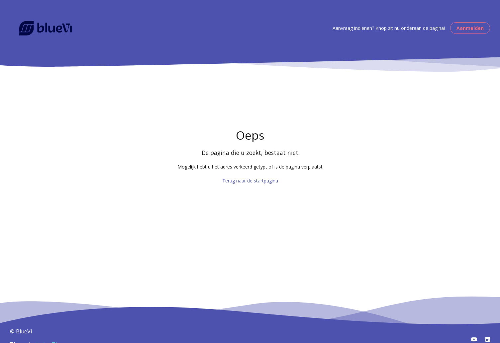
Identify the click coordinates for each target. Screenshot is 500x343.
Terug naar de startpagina (250, 180)
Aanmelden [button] (470, 28)
